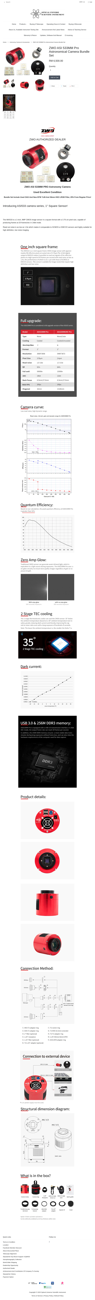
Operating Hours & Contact (56, 24)
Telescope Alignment (10, 1254)
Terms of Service (37, 1296)
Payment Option (8, 1277)
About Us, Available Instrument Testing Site (23, 30)
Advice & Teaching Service (77, 30)
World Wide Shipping (10, 1262)
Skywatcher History (9, 1274)
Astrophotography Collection (12, 1259)
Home (14, 24)
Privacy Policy (48, 1296)
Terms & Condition (9, 1242)
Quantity (52, 66)
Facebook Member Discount (12, 1248)
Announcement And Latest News (53, 30)
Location (6, 1245)
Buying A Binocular (75, 24)
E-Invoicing (69, 35)
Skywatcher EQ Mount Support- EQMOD (16, 1256)
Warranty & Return (30, 35)
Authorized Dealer (9, 1268)
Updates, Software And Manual (51, 35)
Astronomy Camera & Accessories (20, 42)
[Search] (9, 2)
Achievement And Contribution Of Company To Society (21, 1271)
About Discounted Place (11, 1251)
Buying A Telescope (36, 24)
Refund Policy (58, 1296)
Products (22, 24)
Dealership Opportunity (10, 1265)
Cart (91, 2)
